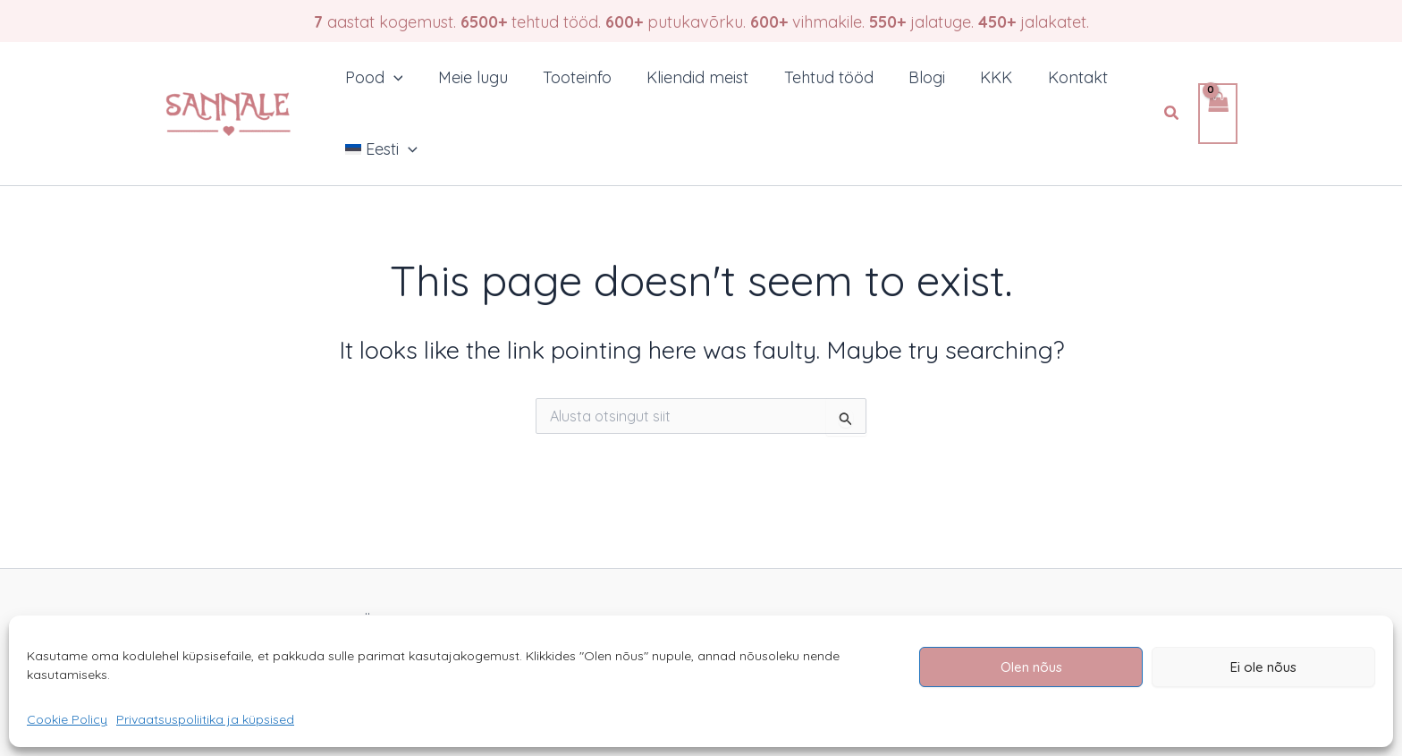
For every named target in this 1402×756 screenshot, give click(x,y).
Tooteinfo (570, 77)
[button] (1172, 113)
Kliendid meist (688, 77)
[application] (392, 78)
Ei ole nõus (1263, 666)
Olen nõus (1031, 666)
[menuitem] (379, 149)
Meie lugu (468, 77)
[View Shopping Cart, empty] (1217, 114)
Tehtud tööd (815, 77)
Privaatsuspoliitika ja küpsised (205, 719)
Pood (372, 78)
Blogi (910, 77)
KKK (977, 77)
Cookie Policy (67, 719)
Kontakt (1055, 77)
